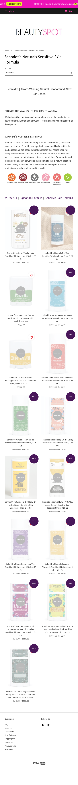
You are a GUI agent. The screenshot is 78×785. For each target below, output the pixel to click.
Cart (68, 11)
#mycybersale (10, 746)
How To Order (10, 735)
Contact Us (9, 732)
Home (7, 51)
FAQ (6, 725)
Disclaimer (9, 742)
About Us (8, 728)
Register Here (17, 4)
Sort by (8, 68)
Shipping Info (10, 739)
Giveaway (9, 749)
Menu (9, 11)
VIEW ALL (11, 198)
